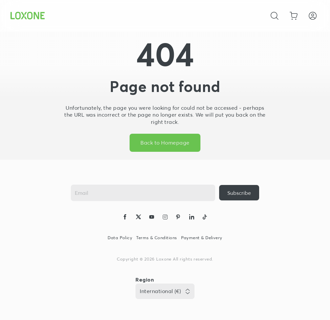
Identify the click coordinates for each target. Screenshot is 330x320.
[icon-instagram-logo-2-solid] (165, 217)
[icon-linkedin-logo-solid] (191, 217)
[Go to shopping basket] (293, 15)
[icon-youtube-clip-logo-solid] (151, 217)
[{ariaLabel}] (239, 192)
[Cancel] (274, 15)
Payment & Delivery (201, 237)
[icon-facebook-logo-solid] (125, 217)
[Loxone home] (27, 16)
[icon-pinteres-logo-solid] (178, 217)
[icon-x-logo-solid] (138, 217)
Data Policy (120, 237)
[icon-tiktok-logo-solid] (204, 217)
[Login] (313, 15)
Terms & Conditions (156, 237)
